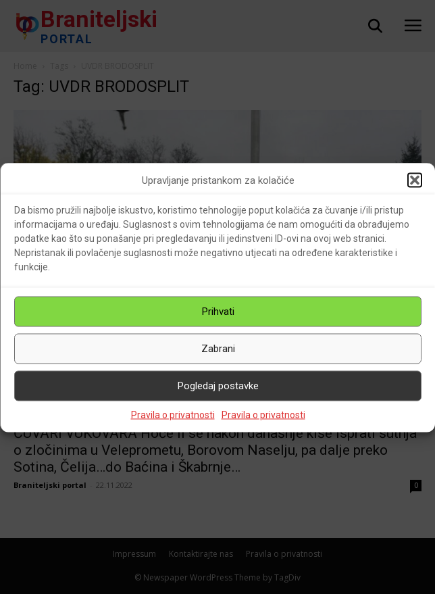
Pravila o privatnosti (173, 414)
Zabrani (218, 349)
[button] (414, 180)
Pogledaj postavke (218, 386)
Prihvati (218, 311)
